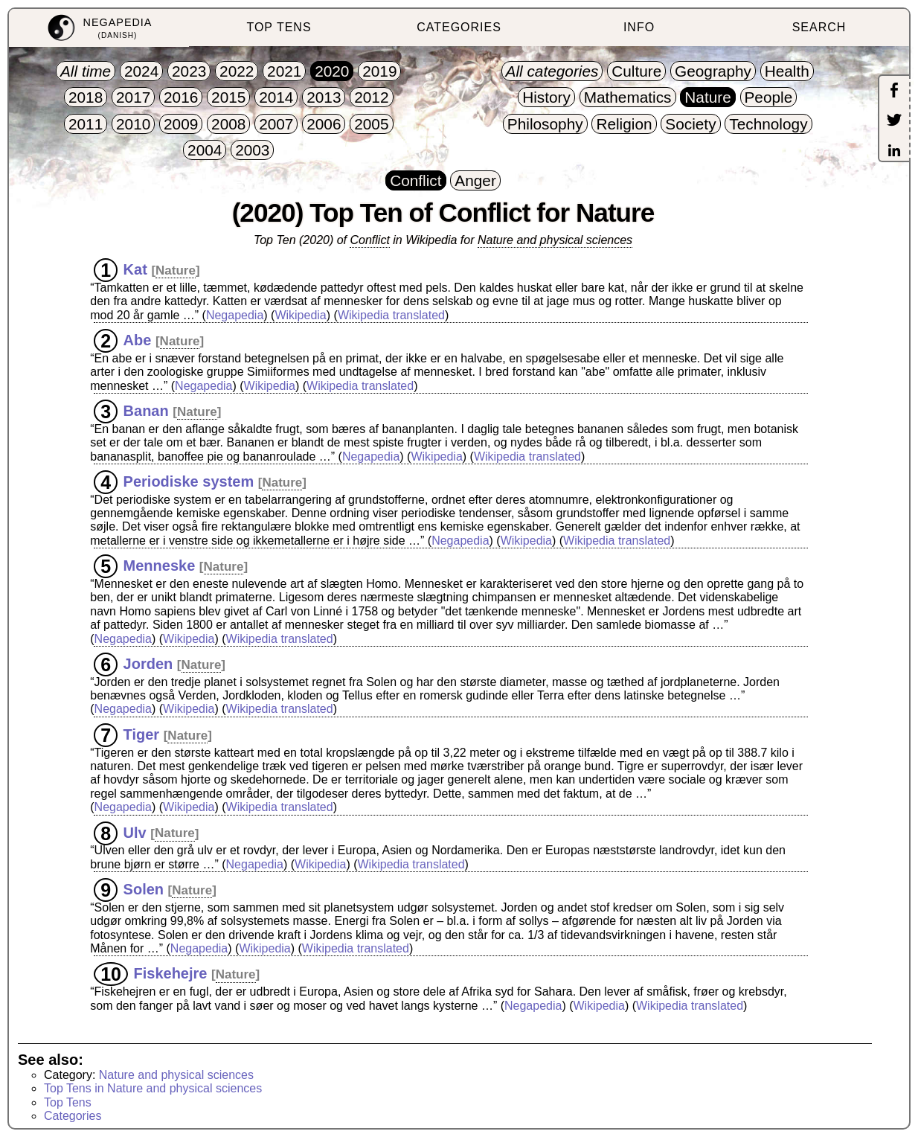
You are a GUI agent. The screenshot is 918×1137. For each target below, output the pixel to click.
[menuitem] (99, 28)
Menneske (159, 565)
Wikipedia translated (391, 315)
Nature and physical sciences (555, 240)
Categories (72, 1115)
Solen (143, 889)
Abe (137, 340)
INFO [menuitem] (639, 27)
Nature (175, 270)
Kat (135, 269)
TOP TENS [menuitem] (278, 27)
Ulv (135, 832)
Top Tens (68, 1102)
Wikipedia (300, 315)
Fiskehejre (170, 973)
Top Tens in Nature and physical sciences (153, 1088)
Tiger (141, 734)
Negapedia (234, 315)
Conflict (369, 240)
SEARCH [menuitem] (819, 27)
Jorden (148, 664)
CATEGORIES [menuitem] (459, 27)
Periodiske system (188, 481)
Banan (146, 411)
